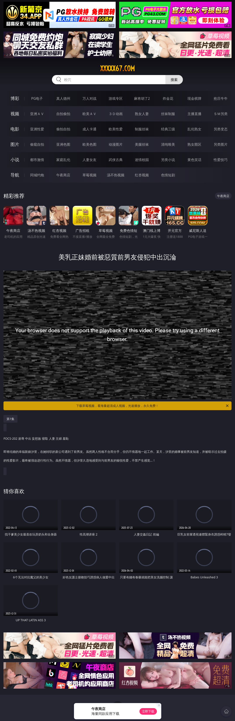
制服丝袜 (142, 129)
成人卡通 (89, 129)
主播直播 (194, 113)
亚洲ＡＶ (37, 113)
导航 (14, 175)
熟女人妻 (142, 113)
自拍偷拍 (63, 113)
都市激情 (37, 159)
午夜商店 (63, 175)
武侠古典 (116, 159)
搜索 (174, 79)
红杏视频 (142, 175)
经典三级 (168, 129)
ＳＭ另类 (221, 113)
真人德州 (63, 98)
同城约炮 (37, 175)
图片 (14, 144)
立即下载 (148, 711)
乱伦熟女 (194, 129)
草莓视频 (89, 175)
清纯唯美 (168, 144)
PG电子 (37, 98)
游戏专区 (116, 98)
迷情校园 (142, 159)
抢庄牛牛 (221, 98)
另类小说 (168, 159)
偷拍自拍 (63, 129)
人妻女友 (89, 159)
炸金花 (168, 98)
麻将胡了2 (142, 98)
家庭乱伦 (63, 159)
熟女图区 (194, 144)
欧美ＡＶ (89, 113)
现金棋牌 (194, 98)
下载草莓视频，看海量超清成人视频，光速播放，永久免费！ (152, 405)
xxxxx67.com (117, 68)
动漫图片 (116, 144)
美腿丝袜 (142, 144)
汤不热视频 (115, 175)
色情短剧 (168, 175)
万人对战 (89, 98)
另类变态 (221, 129)
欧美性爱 (116, 129)
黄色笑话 (194, 159)
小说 (14, 160)
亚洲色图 (63, 144)
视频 (14, 114)
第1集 (10, 419)
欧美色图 (89, 144)
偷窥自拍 (37, 144)
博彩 (14, 98)
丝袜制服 (168, 113)
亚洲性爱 (37, 129)
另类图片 (221, 144)
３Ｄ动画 (116, 113)
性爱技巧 (221, 159)
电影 (14, 129)
